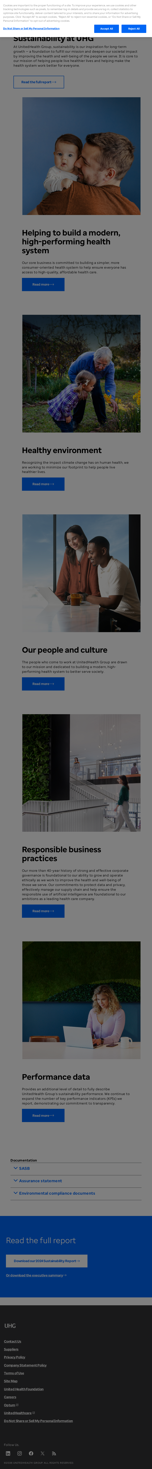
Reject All (134, 22)
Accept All (106, 22)
